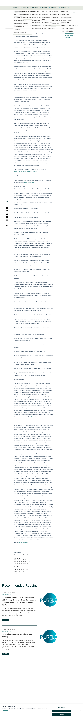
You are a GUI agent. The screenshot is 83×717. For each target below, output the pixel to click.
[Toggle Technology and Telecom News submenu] (69, 7)
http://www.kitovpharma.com (36, 416)
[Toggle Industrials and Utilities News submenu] (59, 7)
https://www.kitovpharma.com (72, 20)
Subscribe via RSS (69, 33)
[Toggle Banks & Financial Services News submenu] (40, 7)
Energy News (26, 7)
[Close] (80, 712)
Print (66, 28)
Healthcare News (45, 7)
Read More (5, 620)
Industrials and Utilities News (54, 7)
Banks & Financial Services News (35, 7)
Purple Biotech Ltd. (6, 594)
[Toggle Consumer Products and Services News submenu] (21, 7)
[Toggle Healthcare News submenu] (49, 7)
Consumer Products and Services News (16, 7)
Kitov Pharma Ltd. (40, 25)
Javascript (67, 37)
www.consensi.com (29, 182)
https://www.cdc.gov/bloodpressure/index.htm (25, 171)
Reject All (62, 712)
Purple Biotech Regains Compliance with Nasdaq (17, 635)
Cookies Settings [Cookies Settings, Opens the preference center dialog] (61, 708)
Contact (16, 578)
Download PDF (68, 31)
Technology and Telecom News (64, 7)
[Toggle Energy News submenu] (30, 7)
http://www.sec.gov (23, 542)
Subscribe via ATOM (69, 35)
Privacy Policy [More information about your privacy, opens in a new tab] (5, 711)
